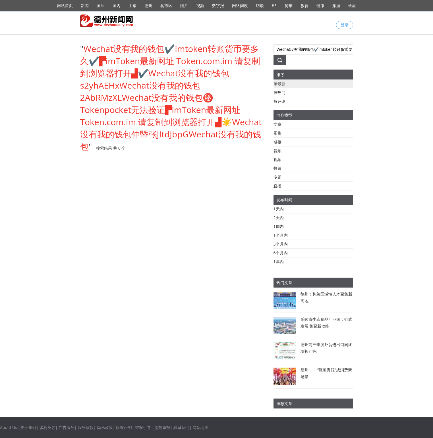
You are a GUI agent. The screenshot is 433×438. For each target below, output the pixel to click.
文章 (277, 124)
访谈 (260, 6)
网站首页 (65, 6)
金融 (352, 6)
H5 (274, 6)
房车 (289, 6)
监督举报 (162, 427)
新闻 (85, 6)
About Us (8, 427)
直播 (277, 185)
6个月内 (281, 252)
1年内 (279, 261)
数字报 (218, 6)
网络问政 (240, 6)
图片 (184, 6)
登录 (345, 25)
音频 (277, 150)
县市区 (166, 6)
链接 (277, 141)
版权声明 (124, 427)
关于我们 (28, 427)
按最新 (279, 83)
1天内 (279, 208)
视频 (200, 6)
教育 (304, 6)
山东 (132, 6)
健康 (320, 6)
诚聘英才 (47, 427)
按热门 (279, 92)
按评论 (279, 101)
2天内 (279, 217)
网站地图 (200, 427)
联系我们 (181, 427)
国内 (117, 6)
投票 (277, 168)
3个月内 (281, 244)
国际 (101, 6)
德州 (148, 6)
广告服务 (66, 427)
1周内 (279, 226)
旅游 (336, 6)
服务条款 (86, 427)
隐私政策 (105, 427)
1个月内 (281, 235)
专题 (277, 177)
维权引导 (143, 427)
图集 (277, 133)
